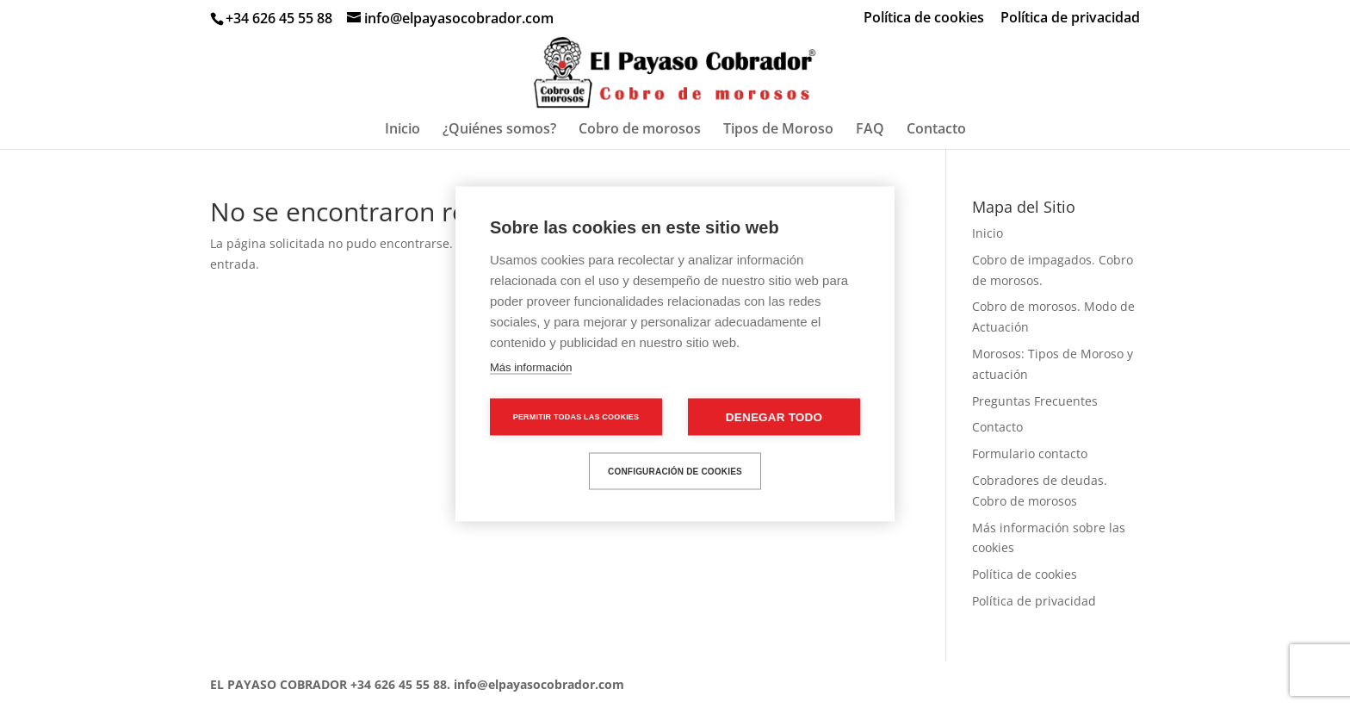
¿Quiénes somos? (499, 130)
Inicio (402, 130)
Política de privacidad (1070, 18)
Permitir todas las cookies (576, 417)
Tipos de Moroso (778, 130)
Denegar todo (774, 417)
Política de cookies (924, 18)
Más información (531, 367)
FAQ (870, 130)
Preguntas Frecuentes (1035, 401)
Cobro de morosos (640, 130)
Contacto (936, 130)
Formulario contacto (1029, 453)
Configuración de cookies (675, 470)
